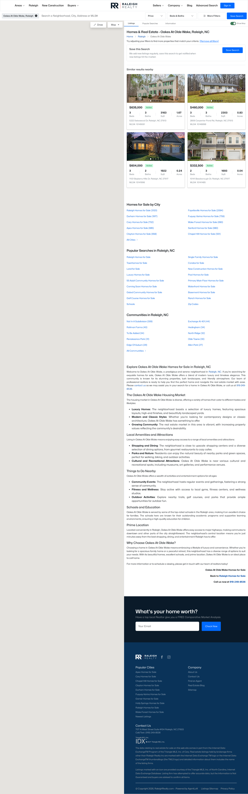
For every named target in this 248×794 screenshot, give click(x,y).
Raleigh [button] (33, 5)
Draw (98, 24)
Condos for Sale (196, 263)
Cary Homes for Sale (146, 676)
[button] (36, 15)
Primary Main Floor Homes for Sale (206, 280)
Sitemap (192, 690)
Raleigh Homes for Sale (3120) (142, 210)
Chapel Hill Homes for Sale (149, 681)
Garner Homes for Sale (147, 698)
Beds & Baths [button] (182, 15)
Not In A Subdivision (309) (140, 321)
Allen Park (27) (195, 344)
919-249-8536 (237, 581)
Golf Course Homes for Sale (141, 298)
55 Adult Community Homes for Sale (145, 280)
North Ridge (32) (196, 333)
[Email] (167, 626)
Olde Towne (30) (196, 339)
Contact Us (193, 676)
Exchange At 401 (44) (199, 321)
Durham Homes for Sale (148, 690)
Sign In (227, 5)
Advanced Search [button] (207, 5)
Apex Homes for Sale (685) (140, 228)
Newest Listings (143, 716)
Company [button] (175, 5)
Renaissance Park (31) (138, 339)
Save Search (236, 16)
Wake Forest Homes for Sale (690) (205, 222)
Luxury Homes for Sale (138, 274)
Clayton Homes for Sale (147, 685)
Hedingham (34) (196, 327)
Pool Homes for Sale (198, 274)
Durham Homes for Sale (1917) (142, 216)
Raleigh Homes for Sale (138, 257)
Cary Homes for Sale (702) (140, 222)
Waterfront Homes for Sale (201, 286)
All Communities (137, 350)
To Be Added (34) (135, 333)
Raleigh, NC (215, 371)
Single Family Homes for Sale (203, 257)
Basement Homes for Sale (201, 292)
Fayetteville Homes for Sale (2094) (205, 210)
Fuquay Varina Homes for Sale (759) (206, 216)
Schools (131, 304)
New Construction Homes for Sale (205, 268)
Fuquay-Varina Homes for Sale (151, 694)
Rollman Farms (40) (137, 327)
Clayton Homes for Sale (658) (142, 233)
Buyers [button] (73, 5)
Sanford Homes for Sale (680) (203, 228)
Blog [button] (189, 5)
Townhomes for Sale (137, 263)
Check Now (211, 626)
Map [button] (113, 24)
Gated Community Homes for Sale (144, 292)
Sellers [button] (158, 5)
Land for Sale (133, 268)
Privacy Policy (228, 788)
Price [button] (155, 15)
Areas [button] (20, 5)
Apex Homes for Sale (146, 672)
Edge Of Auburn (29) (137, 344)
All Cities (132, 239)
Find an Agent (195, 681)
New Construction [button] (53, 5)
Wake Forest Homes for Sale (150, 712)
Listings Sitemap (209, 788)
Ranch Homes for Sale (199, 298)
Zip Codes (193, 304)
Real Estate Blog (196, 685)
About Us (192, 672)
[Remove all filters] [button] (209, 41)
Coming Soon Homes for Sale (142, 286)
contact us (140, 385)
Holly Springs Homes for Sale (150, 703)
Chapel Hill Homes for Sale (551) (204, 233)
